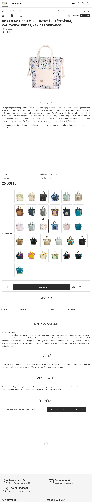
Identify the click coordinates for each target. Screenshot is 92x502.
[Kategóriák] (73, 3)
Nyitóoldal (5, 490)
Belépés (50, 490)
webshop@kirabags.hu (64, 468)
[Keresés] (83, 3)
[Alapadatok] (3, 15)
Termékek (5, 494)
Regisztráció (51, 494)
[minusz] (4, 272)
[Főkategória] (3, 11)
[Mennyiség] (7, 272)
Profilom (50, 497)
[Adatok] (12, 15)
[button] (74, 272)
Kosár (49, 501)
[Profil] (78, 3)
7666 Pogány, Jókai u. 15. (20, 468)
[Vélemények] (21, 15)
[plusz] (11, 272)
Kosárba (85, 16)
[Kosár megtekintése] (87, 3)
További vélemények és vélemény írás (66, 395)
